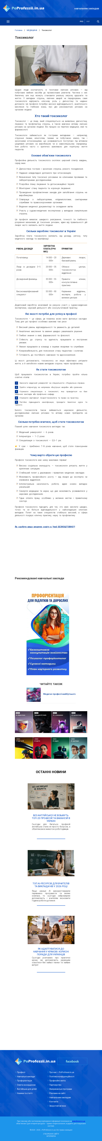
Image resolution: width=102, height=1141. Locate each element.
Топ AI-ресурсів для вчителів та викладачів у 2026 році (51, 885)
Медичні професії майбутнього (59, 694)
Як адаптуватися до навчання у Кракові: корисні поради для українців (51, 951)
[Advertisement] (51, 551)
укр (88, 22)
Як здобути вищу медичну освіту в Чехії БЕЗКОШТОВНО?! (45, 527)
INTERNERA (51, 1136)
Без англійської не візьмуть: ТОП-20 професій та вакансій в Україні (51, 818)
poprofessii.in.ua (78, 1121)
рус (81, 22)
